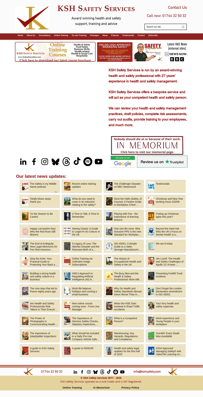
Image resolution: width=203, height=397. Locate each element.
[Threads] (66, 161)
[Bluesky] (55, 161)
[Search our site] (160, 27)
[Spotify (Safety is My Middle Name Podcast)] (87, 161)
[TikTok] (77, 161)
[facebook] (33, 161)
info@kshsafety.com (147, 372)
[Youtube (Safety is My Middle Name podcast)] (98, 161)
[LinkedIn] (23, 161)
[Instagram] (44, 161)
